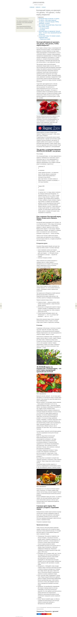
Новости (38, 7)
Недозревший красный (56, 607)
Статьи (44, 7)
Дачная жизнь (38, 2)
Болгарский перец (43, 607)
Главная (32, 7)
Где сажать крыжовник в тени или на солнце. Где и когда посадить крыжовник (25, 22)
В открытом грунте (44, 28)
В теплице (42, 29)
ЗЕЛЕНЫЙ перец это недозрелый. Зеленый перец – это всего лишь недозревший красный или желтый (50, 33)
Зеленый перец (49, 607)
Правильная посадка (45, 39)
